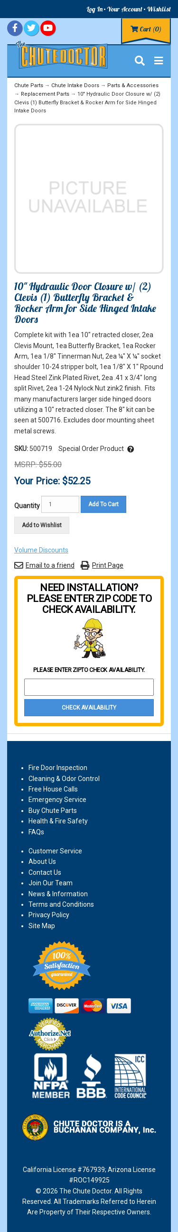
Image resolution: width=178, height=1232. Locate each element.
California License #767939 (64, 1169)
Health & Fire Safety (58, 821)
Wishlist (159, 9)
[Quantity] (60, 504)
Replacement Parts (45, 94)
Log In (94, 9)
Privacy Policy (48, 915)
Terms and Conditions (61, 904)
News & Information (58, 894)
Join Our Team (50, 883)
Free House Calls (53, 789)
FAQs (36, 832)
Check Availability (89, 707)
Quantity (27, 506)
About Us (42, 861)
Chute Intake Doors (75, 85)
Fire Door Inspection (57, 767)
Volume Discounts (41, 550)
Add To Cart (103, 504)
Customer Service (55, 851)
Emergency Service (57, 799)
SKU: (21, 448)
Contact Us (44, 872)
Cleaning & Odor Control (64, 778)
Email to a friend (50, 565)
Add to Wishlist (42, 525)
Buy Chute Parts (52, 810)
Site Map (41, 926)
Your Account (124, 9)
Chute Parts (28, 85)
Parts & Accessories (133, 85)
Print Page (107, 565)
